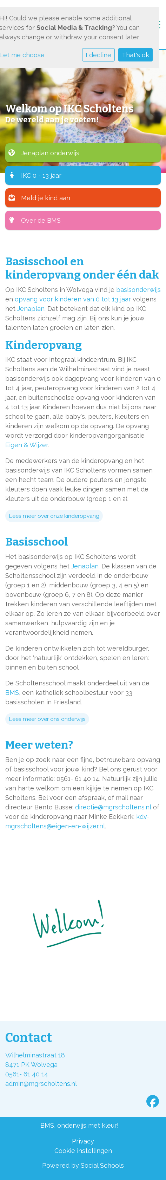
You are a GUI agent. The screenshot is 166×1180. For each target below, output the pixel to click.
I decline (98, 55)
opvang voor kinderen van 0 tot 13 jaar (73, 299)
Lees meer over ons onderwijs (47, 719)
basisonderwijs (138, 289)
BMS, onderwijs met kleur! (79, 1125)
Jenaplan (31, 308)
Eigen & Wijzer (26, 445)
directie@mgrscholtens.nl (113, 807)
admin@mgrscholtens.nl (41, 1083)
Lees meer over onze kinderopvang (54, 516)
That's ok (135, 55)
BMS (12, 692)
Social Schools (102, 1165)
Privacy (83, 1141)
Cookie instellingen (83, 1150)
